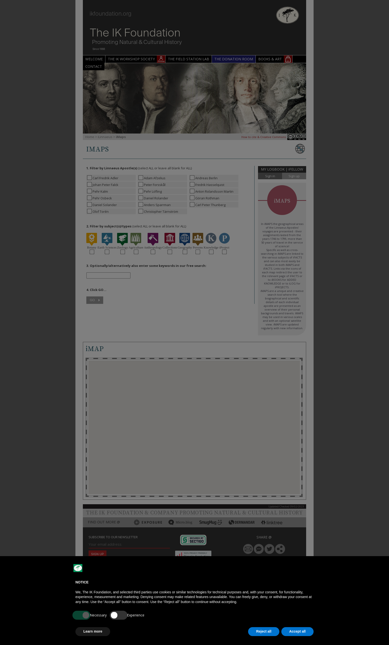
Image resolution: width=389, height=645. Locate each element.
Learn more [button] (92, 631)
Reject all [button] (263, 631)
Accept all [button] (297, 631)
